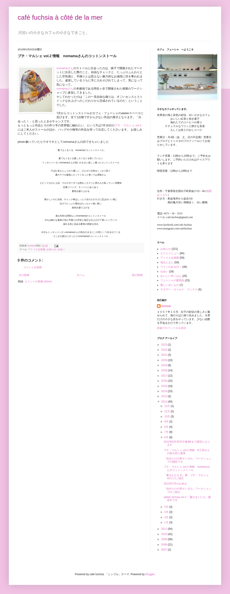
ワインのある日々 (171, 266)
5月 (166, 506)
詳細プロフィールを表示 (171, 328)
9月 (166, 421)
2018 (164, 370)
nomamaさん (64, 68)
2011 (164, 528)
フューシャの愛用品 (172, 280)
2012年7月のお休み (175, 483)
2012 (164, 401)
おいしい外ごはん (171, 275)
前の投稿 (137, 275)
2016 (164, 380)
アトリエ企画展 (36, 249)
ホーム (81, 275)
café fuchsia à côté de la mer (60, 17)
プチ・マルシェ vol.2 (128, 125)
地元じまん (167, 262)
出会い (61, 249)
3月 (166, 517)
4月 (166, 512)
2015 (164, 386)
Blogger (149, 574)
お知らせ (51, 249)
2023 (164, 344)
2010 (164, 534)
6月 (166, 437)
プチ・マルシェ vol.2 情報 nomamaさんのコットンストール (187, 468)
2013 (164, 396)
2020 (164, 360)
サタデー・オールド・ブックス (178, 289)
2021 (164, 354)
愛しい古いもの (169, 285)
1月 (166, 522)
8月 (166, 426)
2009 (164, 539)
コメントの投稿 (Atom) (38, 281)
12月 (167, 406)
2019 (164, 365)
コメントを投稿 (32, 267)
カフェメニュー (169, 253)
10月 (167, 416)
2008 (164, 544)
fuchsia (166, 306)
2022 (164, 349)
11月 (167, 411)
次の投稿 (24, 275)
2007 (164, 549)
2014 (164, 391)
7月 (166, 432)
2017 (164, 375)
